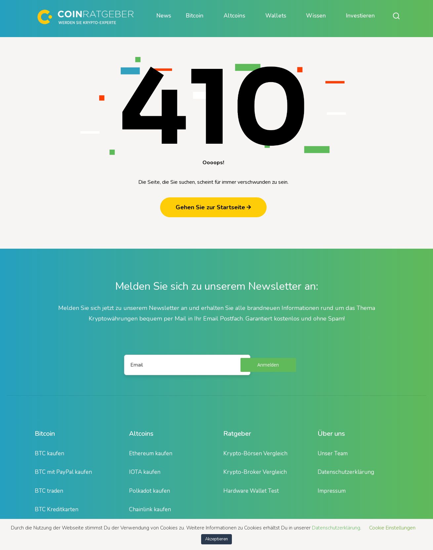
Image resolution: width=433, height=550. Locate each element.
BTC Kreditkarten (56, 509)
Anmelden (268, 365)
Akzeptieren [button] (216, 539)
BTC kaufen (49, 453)
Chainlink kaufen (150, 509)
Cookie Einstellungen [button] (392, 528)
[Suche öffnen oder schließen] (396, 15)
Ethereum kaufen (150, 453)
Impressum (332, 491)
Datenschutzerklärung (346, 472)
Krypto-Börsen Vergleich (255, 453)
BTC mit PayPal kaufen (63, 472)
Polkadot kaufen (149, 491)
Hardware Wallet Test (251, 491)
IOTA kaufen (144, 472)
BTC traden (49, 491)
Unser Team (333, 453)
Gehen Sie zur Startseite (213, 207)
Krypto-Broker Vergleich (255, 472)
